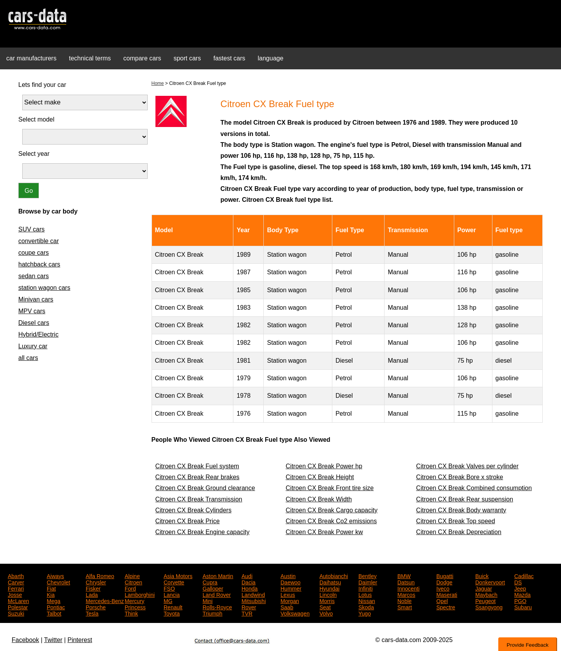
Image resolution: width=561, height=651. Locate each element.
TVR (247, 612)
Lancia (172, 594)
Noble (404, 600)
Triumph (212, 612)
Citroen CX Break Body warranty (461, 510)
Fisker (93, 588)
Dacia (249, 581)
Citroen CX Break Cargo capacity (332, 510)
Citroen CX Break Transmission (198, 499)
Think (131, 612)
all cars (28, 358)
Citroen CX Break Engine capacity (202, 532)
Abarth (16, 575)
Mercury (135, 600)
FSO (169, 588)
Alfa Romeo (100, 575)
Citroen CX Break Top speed (455, 521)
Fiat (51, 588)
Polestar (18, 606)
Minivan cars (35, 299)
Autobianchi (333, 575)
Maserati (446, 594)
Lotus (365, 594)
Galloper (213, 588)
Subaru (523, 606)
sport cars (187, 58)
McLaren (18, 600)
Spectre (445, 606)
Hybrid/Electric (38, 334)
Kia (51, 594)
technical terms (90, 58)
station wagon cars (44, 287)
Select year (33, 153)
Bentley (367, 575)
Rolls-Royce (217, 606)
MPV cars (31, 311)
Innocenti (408, 588)
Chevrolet (58, 581)
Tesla (92, 612)
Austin (288, 575)
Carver (16, 581)
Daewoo (290, 581)
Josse (15, 594)
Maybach (486, 594)
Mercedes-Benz (105, 600)
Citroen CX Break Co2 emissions (331, 521)
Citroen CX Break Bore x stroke (459, 477)
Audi (247, 575)
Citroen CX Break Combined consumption (474, 488)
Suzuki (16, 612)
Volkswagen (295, 612)
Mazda (522, 594)
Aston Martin (218, 575)
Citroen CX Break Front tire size (330, 488)
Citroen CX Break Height (320, 477)
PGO (520, 600)
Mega (53, 600)
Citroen (133, 581)
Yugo (364, 612)
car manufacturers (31, 58)
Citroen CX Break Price (187, 521)
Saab (286, 606)
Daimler (367, 581)
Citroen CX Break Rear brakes (197, 477)
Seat (325, 606)
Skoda (366, 606)
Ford (130, 588)
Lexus (287, 594)
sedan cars (33, 276)
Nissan (366, 600)
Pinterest (79, 640)
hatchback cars (39, 264)
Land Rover (217, 594)
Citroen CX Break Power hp (324, 466)
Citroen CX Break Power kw (324, 532)
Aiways (55, 575)
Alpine (132, 575)
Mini (208, 600)
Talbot (54, 612)
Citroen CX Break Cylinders (193, 510)
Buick (482, 575)
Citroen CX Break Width (319, 499)
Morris (327, 600)
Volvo (326, 612)
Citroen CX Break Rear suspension (464, 499)
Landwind (253, 594)
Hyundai (329, 588)
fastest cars (229, 58)
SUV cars (31, 229)
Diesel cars (33, 322)
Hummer (291, 588)
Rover (249, 606)
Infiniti (365, 588)
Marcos (406, 594)
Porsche (96, 606)
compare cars (142, 58)
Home (158, 83)
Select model (36, 119)
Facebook (25, 640)
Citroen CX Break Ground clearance (205, 488)
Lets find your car (42, 84)
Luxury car (33, 346)
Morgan (289, 600)
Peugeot (485, 600)
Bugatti (444, 575)
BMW (404, 575)
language (271, 58)
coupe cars (33, 252)
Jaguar (483, 588)
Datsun (406, 581)
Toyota (172, 612)
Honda (250, 588)
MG (168, 600)
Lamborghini (140, 594)
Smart (404, 606)
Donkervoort (490, 581)
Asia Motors (178, 575)
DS (518, 581)
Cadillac (524, 575)
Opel (442, 600)
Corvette (174, 581)
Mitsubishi (254, 600)
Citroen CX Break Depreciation (458, 532)
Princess (135, 606)
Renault (173, 606)
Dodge (444, 581)
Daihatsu (330, 581)
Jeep (520, 588)
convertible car (38, 241)
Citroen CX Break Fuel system (197, 466)
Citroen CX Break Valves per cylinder (467, 466)
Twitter (53, 640)
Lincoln (328, 594)
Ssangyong (489, 606)
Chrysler (96, 581)
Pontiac (56, 606)
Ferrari (16, 588)
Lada (92, 594)
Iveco (442, 588)
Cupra (210, 581)
